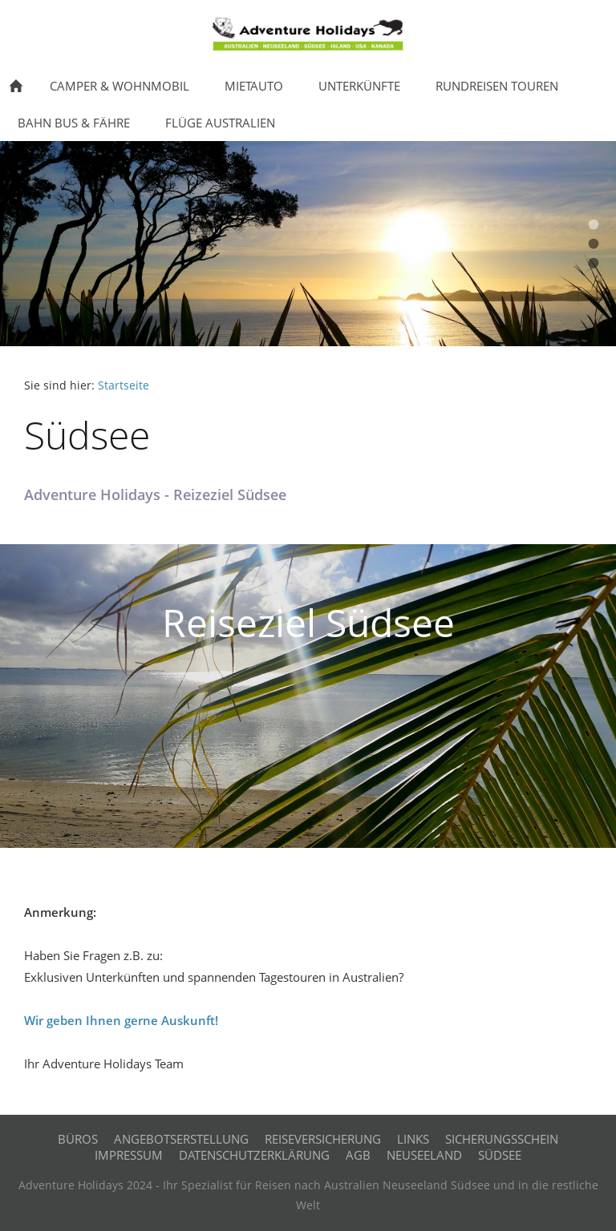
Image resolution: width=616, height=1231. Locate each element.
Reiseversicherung (323, 1139)
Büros (78, 1139)
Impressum (129, 1155)
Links (413, 1139)
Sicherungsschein (501, 1139)
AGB (358, 1155)
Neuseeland (424, 1155)
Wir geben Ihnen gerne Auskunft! (121, 1020)
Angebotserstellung (181, 1139)
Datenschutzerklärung (254, 1155)
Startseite (123, 385)
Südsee (499, 1155)
